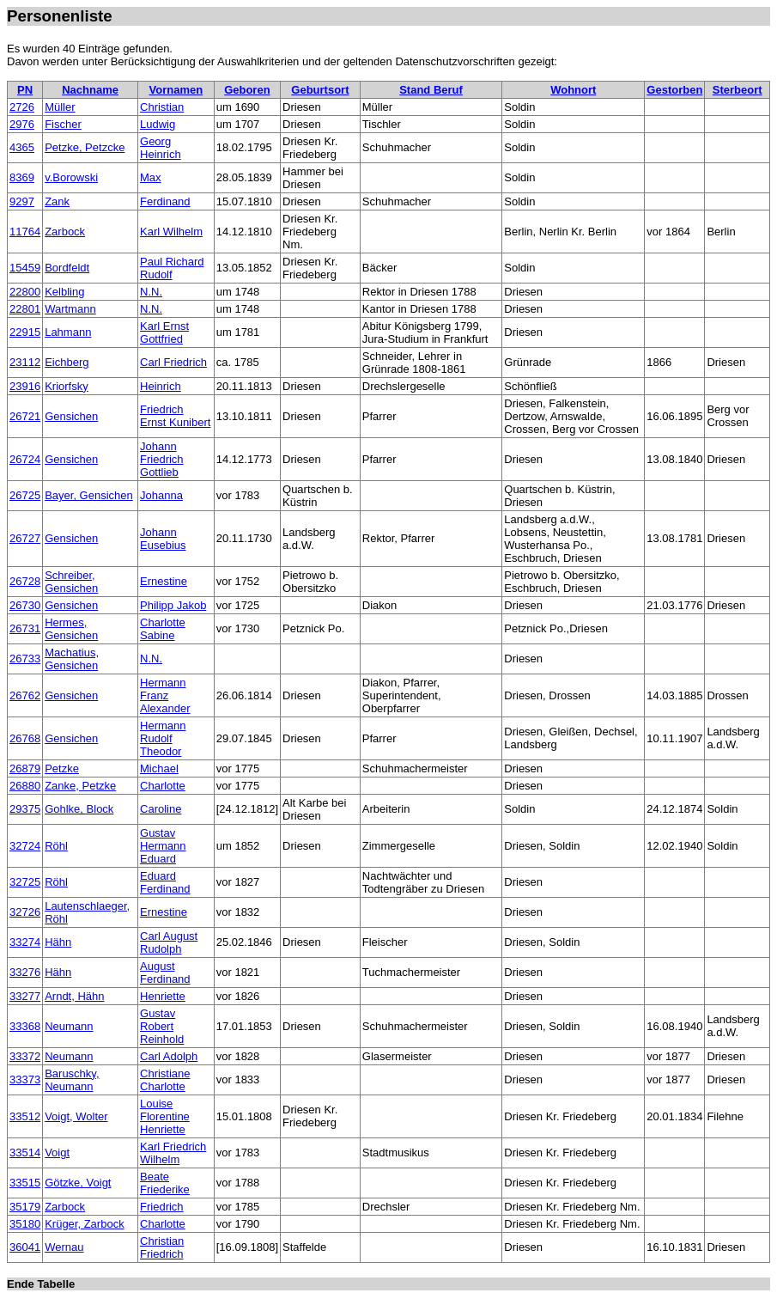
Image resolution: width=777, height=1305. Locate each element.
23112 (24, 362)
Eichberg (66, 362)
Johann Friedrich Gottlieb (162, 459)
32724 (24, 845)
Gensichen (71, 416)
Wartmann (70, 308)
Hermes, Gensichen (71, 629)
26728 (24, 581)
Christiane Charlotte (165, 1080)
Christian (162, 107)
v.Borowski (71, 177)
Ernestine (163, 581)
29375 (24, 808)
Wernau (64, 1247)
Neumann (69, 1026)
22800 (24, 291)
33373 (24, 1079)
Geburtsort (320, 89)
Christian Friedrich (162, 1247)
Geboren (247, 89)
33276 (24, 972)
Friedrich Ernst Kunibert (175, 416)
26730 (24, 605)
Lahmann (68, 332)
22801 (24, 308)
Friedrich (162, 1206)
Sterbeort (737, 89)
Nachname (90, 89)
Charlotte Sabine (162, 629)
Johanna (161, 495)
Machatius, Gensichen (72, 659)
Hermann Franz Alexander (165, 695)
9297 (21, 201)
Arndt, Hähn (74, 996)
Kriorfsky (66, 386)
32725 (24, 881)
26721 (24, 416)
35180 (24, 1223)
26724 (24, 459)
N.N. (151, 291)
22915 (24, 332)
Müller (60, 107)
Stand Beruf (431, 89)
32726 (24, 912)
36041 (24, 1247)
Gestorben (674, 89)
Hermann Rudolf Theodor (162, 738)
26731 (24, 628)
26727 (24, 538)
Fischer (63, 124)
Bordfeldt (67, 267)
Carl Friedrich (173, 362)
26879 (24, 768)
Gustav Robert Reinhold (162, 1026)
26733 (24, 658)
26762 (24, 695)
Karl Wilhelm (171, 231)
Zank (57, 201)
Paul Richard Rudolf (171, 268)
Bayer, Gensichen (89, 495)
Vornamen (176, 89)
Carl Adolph (168, 1056)
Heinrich (160, 386)
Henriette (162, 996)
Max (150, 177)
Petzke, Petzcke (84, 147)
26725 (24, 495)
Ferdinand (165, 201)
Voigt (57, 1152)
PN (25, 89)
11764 (24, 231)
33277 (24, 996)
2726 (21, 107)
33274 (24, 942)
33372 (24, 1056)
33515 (24, 1182)
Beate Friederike (165, 1183)
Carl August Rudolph (168, 942)
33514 (24, 1152)
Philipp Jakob (173, 605)
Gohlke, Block (79, 808)
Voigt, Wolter (76, 1116)
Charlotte (162, 785)
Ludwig (157, 124)
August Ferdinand (165, 972)
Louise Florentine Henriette (165, 1116)
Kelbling (64, 291)
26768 (24, 738)
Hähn (58, 942)
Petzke (62, 768)
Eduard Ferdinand (165, 882)
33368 (24, 1026)
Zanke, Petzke (80, 785)
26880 (24, 785)
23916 (24, 386)
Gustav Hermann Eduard (162, 845)
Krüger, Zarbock (84, 1223)
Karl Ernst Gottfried (164, 332)
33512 (24, 1116)
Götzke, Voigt (78, 1182)
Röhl (56, 845)
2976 (21, 124)
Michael (159, 768)
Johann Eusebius (162, 539)
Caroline (160, 808)
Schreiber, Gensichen (71, 582)
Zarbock (65, 231)
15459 (24, 267)
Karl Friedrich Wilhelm (173, 1153)
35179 (24, 1206)
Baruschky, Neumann (72, 1080)
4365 (21, 147)
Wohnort (573, 89)
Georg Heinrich (160, 148)
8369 (21, 177)
